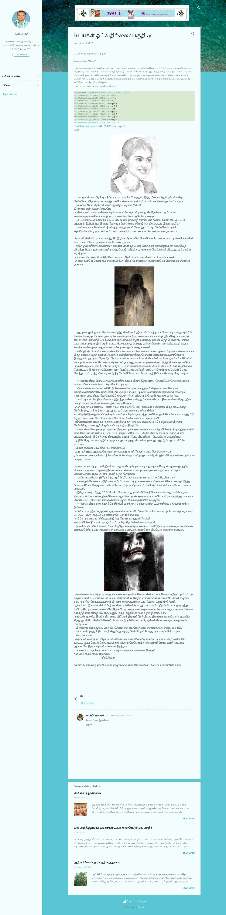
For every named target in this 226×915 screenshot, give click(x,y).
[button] (193, 34)
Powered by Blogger (134, 901)
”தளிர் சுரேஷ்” (21, 34)
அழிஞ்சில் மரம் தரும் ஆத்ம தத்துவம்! (97, 862)
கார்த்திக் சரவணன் (95, 715)
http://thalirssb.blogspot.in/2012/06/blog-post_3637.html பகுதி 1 (101, 92)
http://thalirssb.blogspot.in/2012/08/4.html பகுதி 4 (95, 101)
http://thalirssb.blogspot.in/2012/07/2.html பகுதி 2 (95, 95)
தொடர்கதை (87, 703)
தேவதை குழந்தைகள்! (87, 793)
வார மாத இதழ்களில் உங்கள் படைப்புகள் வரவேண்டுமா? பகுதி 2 (113, 828)
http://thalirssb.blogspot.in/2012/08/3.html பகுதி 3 (95, 98)
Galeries (141, 907)
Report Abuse (9, 94)
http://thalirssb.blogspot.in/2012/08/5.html (92, 103)
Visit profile (21, 55)
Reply (89, 725)
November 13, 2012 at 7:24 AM (118, 715)
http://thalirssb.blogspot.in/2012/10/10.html (92, 117)
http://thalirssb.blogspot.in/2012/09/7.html (91, 109)
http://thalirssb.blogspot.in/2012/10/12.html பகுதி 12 (96, 123)
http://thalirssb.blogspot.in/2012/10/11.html (92, 119)
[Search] (199, 8)
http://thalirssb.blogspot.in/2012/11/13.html (95, 126)
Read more (189, 818)
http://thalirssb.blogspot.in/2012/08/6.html (91, 106)
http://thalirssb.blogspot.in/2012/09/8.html (91, 111)
